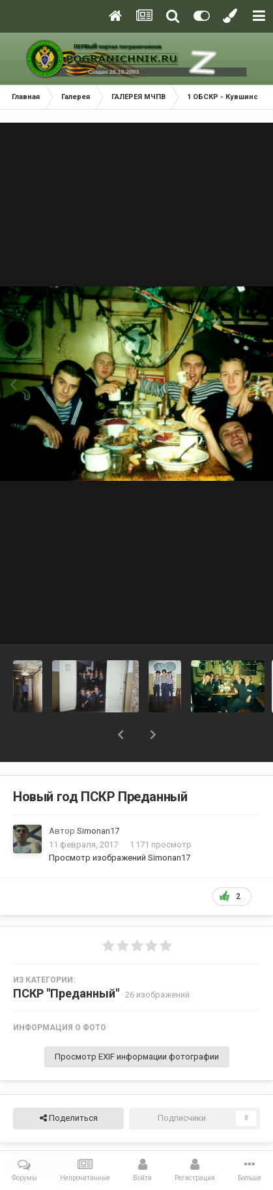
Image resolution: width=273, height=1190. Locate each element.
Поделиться (69, 1118)
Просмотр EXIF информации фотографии (137, 1056)
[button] (120, 734)
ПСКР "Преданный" (66, 993)
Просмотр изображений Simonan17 (119, 857)
